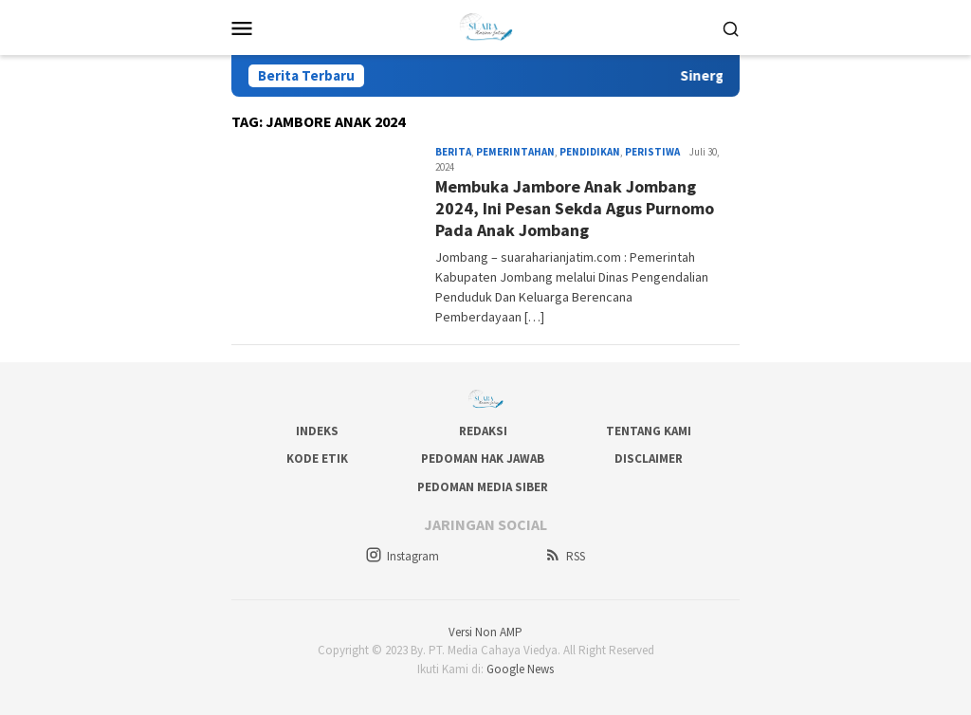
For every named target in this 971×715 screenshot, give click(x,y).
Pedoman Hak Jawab (482, 458)
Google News (520, 669)
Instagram (402, 556)
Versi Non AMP (485, 632)
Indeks (317, 431)
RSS (564, 556)
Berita (453, 151)
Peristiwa (652, 151)
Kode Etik (317, 458)
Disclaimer (648, 458)
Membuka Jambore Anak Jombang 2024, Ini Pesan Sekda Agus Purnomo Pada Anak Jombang (574, 208)
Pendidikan (589, 151)
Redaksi (483, 431)
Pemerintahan (515, 151)
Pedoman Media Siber (482, 487)
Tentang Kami (648, 431)
